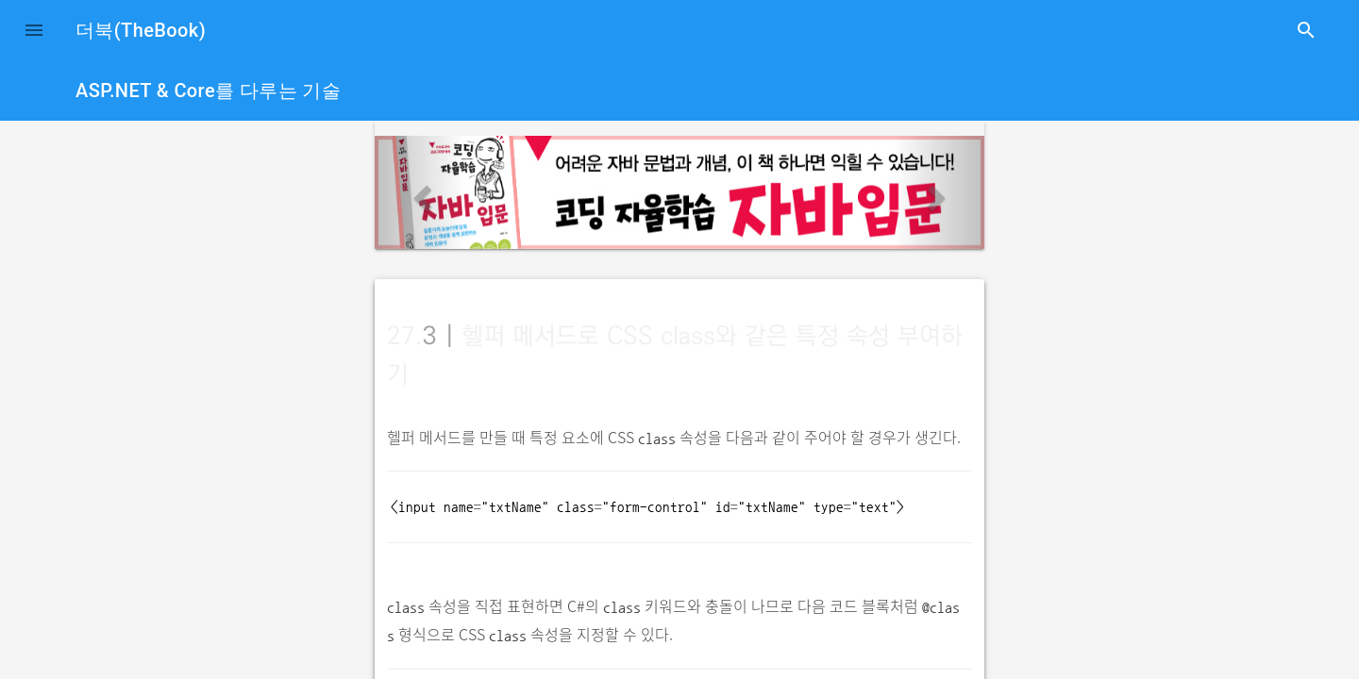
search (1306, 30)
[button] (34, 30)
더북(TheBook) (141, 30)
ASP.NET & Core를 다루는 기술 (208, 90)
